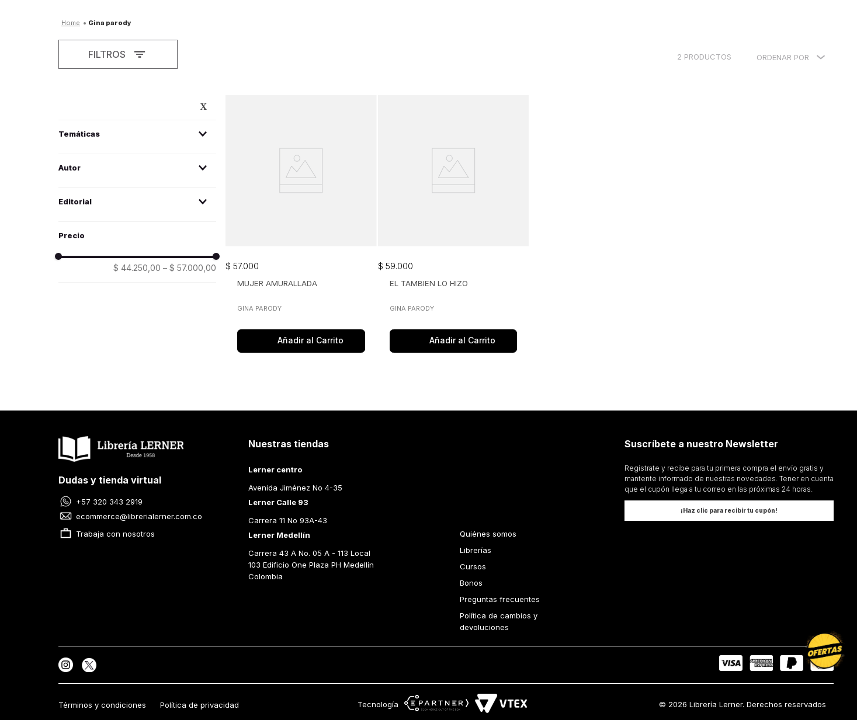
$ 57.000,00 (189, 268)
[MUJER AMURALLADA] (301, 225)
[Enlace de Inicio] (70, 21)
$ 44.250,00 (137, 268)
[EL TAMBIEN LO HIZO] (453, 225)
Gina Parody (109, 23)
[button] (137, 134)
